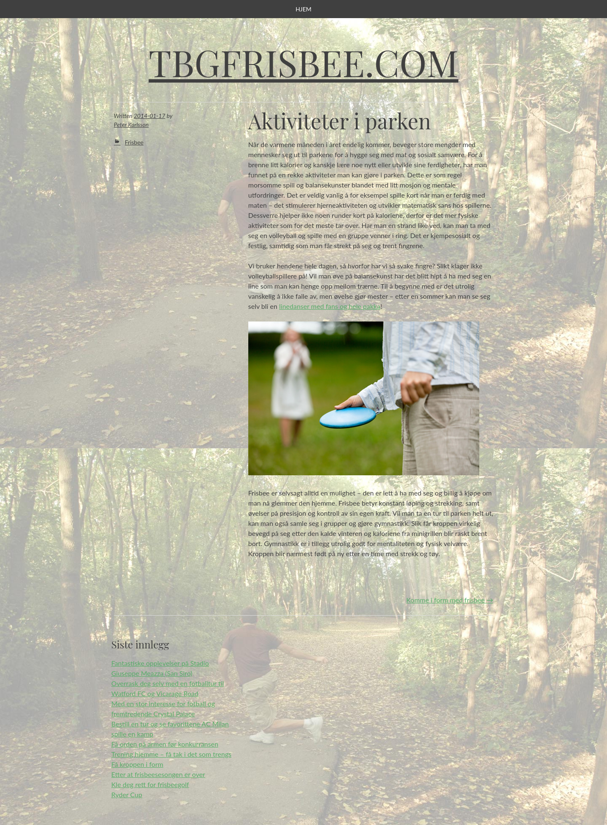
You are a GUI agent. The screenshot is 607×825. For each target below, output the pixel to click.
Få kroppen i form (137, 764)
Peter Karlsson (131, 124)
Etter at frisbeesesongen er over (158, 774)
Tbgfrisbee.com (304, 62)
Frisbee (134, 142)
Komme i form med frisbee (449, 600)
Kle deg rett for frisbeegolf (150, 784)
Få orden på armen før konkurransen (164, 744)
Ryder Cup (126, 794)
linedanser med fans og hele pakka (329, 306)
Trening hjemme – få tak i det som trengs (171, 754)
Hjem (303, 9)
